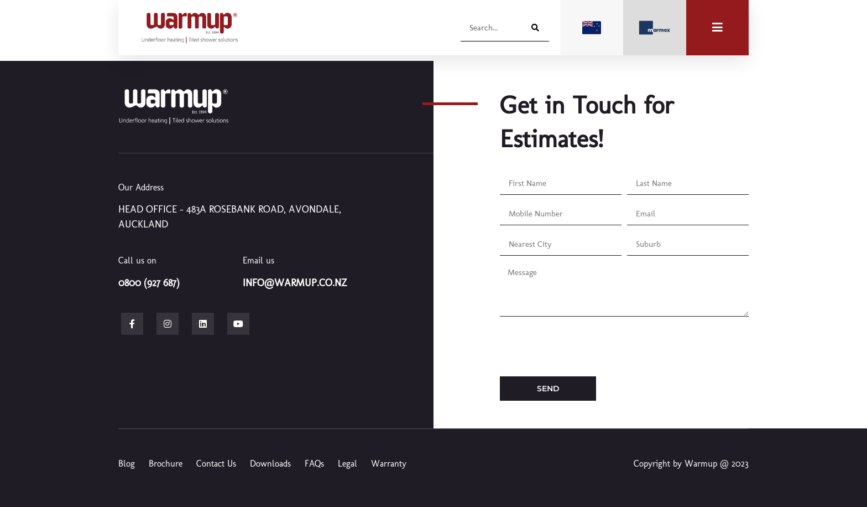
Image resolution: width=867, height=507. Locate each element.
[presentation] (584, 346)
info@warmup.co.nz (295, 283)
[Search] (534, 27)
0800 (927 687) (149, 283)
